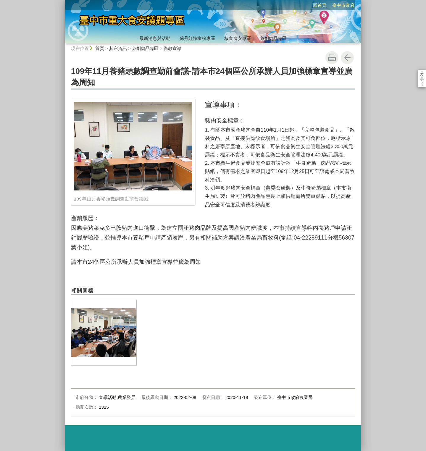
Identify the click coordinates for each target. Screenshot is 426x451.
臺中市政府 (309, 5)
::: (62, 2)
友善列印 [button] (331, 57)
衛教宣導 (172, 48)
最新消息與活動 (154, 38)
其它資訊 (118, 48)
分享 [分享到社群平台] (422, 73)
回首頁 (285, 5)
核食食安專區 (237, 38)
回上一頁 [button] (347, 57)
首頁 (99, 48)
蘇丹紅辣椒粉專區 (197, 38)
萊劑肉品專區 (273, 38)
